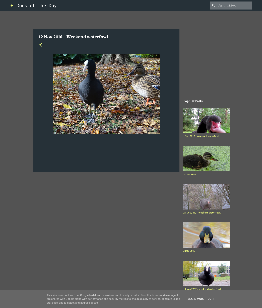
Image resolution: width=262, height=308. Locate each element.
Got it (212, 298)
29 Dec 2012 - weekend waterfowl (202, 212)
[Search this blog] (234, 6)
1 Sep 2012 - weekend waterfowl (201, 136)
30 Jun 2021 (189, 174)
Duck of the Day (37, 5)
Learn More (196, 298)
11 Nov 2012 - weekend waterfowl (202, 289)
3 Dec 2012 (189, 251)
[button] (41, 45)
